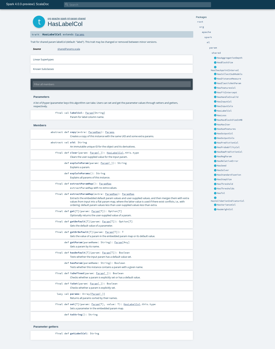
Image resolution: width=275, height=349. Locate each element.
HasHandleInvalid (227, 97)
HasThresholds (225, 188)
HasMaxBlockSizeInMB (229, 120)
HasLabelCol (224, 110)
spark (63, 18)
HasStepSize (224, 179)
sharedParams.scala (68, 49)
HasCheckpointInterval (225, 70)
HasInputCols (225, 106)
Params (79, 34)
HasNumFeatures (226, 129)
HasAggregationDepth (229, 58)
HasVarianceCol (226, 204)
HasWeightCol (225, 209)
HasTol (221, 193)
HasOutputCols (225, 138)
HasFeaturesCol (226, 88)
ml (68, 18)
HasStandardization (229, 174)
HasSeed (221, 165)
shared (82, 18)
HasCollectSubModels (229, 74)
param (73, 18)
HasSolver (223, 170)
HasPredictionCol (227, 142)
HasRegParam (224, 156)
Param (89, 112)
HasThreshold (225, 184)
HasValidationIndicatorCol (227, 201)
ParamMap (94, 132)
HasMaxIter (223, 124)
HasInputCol (224, 101)
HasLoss (221, 115)
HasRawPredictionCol (229, 152)
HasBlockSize (225, 62)
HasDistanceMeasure (229, 78)
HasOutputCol (225, 133)
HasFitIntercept (227, 92)
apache (56, 18)
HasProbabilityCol (228, 147)
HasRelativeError (227, 161)
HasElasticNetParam (229, 83)
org (49, 18)
